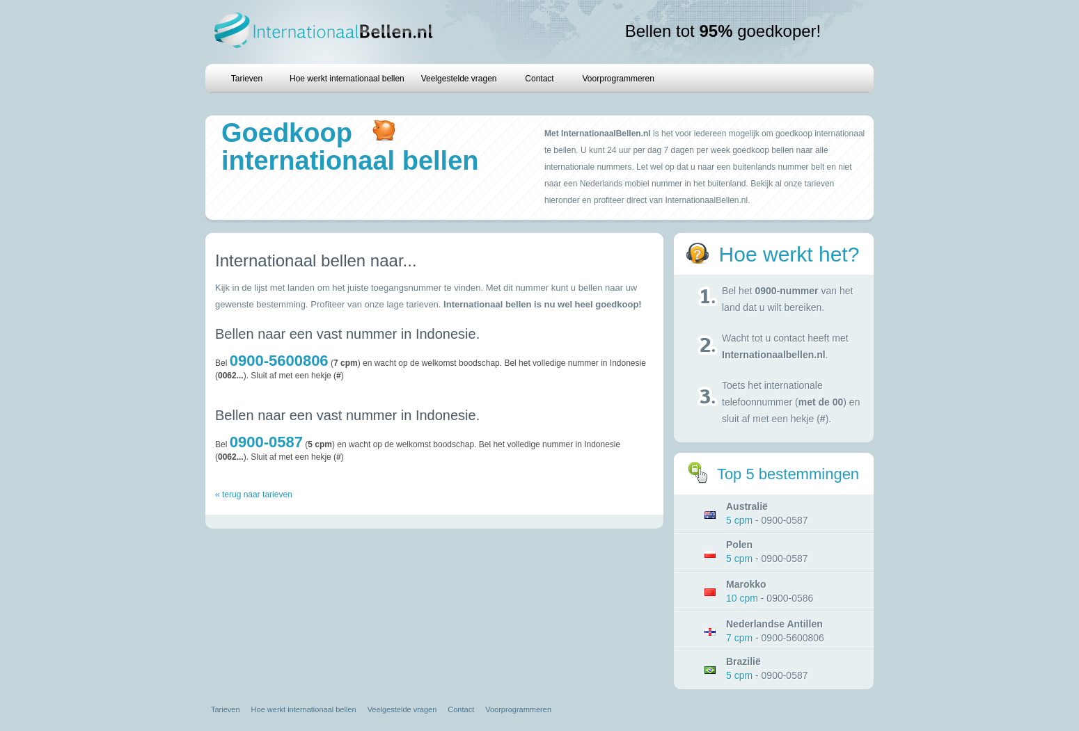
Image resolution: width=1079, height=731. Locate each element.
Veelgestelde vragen (459, 78)
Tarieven (246, 78)
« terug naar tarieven (253, 494)
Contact (539, 78)
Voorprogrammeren (618, 78)
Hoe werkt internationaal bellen (347, 78)
